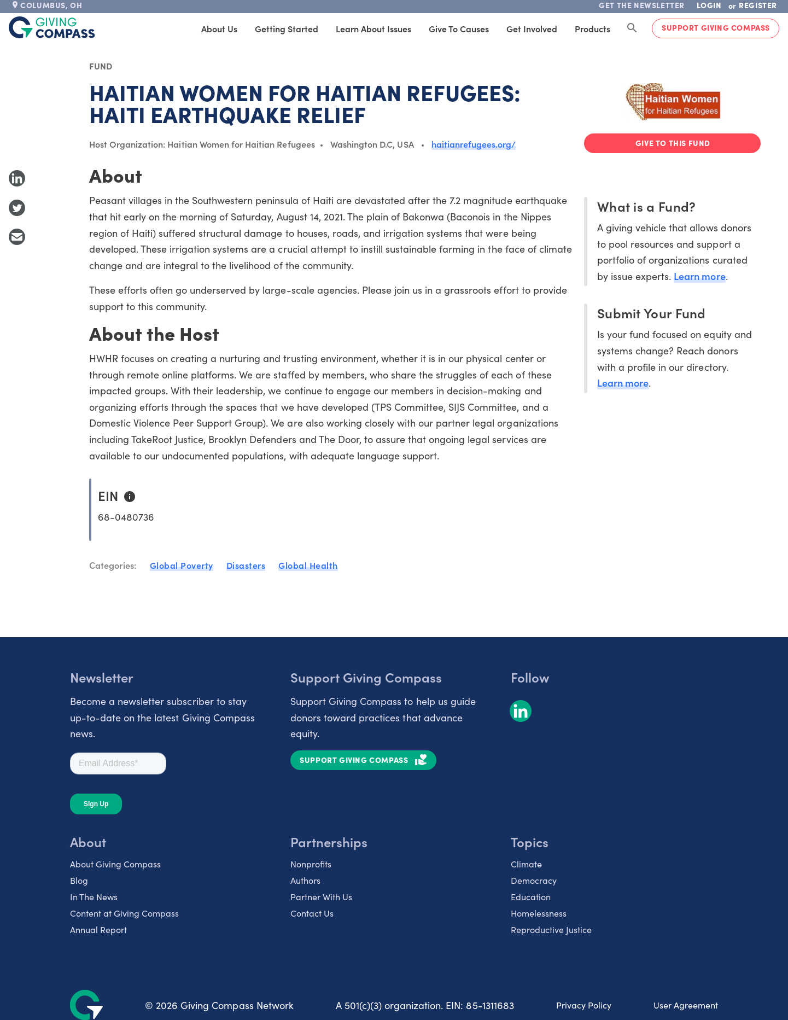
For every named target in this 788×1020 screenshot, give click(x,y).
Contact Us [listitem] (312, 913)
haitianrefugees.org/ (473, 144)
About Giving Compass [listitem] (115, 864)
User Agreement (685, 1005)
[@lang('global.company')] (52, 27)
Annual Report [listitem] (98, 929)
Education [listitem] (531, 896)
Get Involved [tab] (531, 28)
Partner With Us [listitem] (321, 896)
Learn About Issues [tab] (373, 28)
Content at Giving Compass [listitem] (124, 913)
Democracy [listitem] (534, 880)
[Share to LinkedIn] (17, 178)
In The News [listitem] (94, 896)
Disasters (246, 565)
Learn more (699, 276)
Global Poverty (181, 565)
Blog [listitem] (79, 880)
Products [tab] (592, 28)
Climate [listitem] (526, 864)
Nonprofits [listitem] (310, 864)
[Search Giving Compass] (632, 28)
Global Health (308, 565)
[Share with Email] (17, 237)
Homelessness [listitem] (539, 913)
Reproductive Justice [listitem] (551, 929)
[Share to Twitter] (17, 208)
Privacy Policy (583, 1005)
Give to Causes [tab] (459, 28)
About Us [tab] (219, 28)
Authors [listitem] (305, 880)
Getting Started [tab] (286, 28)
